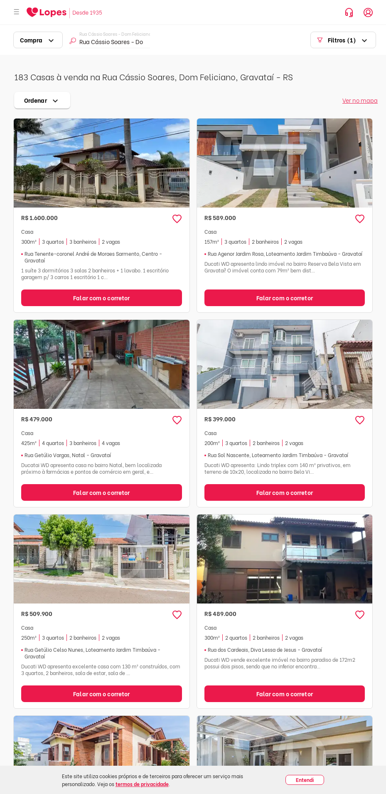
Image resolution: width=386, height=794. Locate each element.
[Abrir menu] (16, 12)
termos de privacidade (142, 783)
